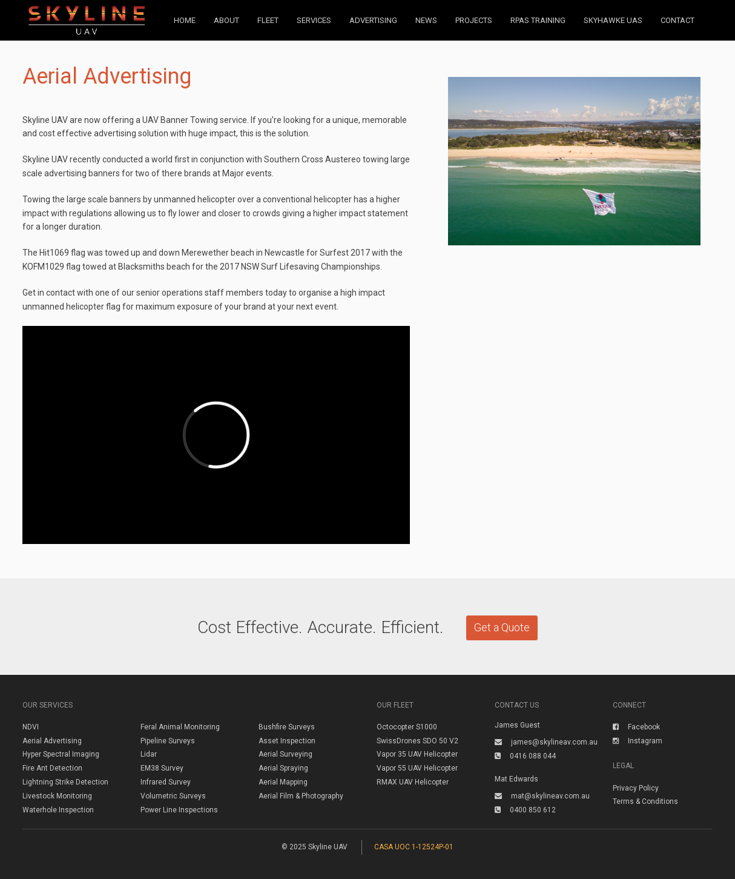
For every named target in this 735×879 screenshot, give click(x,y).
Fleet (268, 20)
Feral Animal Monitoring (180, 727)
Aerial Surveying (285, 754)
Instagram (637, 741)
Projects (473, 20)
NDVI (30, 727)
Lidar (148, 754)
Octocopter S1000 (407, 727)
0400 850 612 (525, 810)
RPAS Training (537, 20)
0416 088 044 (525, 756)
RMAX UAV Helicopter (413, 782)
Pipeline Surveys (167, 741)
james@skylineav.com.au (546, 742)
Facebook (636, 727)
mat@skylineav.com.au (542, 796)
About (226, 20)
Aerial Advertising (52, 741)
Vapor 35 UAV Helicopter (417, 754)
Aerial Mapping (283, 782)
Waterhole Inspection (58, 810)
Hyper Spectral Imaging (60, 754)
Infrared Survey (165, 782)
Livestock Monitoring (57, 796)
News (426, 20)
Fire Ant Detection (52, 768)
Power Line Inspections (179, 810)
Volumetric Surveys (173, 796)
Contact (677, 20)
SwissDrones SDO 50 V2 (417, 741)
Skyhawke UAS (613, 20)
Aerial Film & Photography (301, 796)
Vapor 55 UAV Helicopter (417, 768)
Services (314, 20)
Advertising (373, 20)
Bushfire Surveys (287, 727)
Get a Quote (502, 627)
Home (185, 20)
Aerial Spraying (283, 768)
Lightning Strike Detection (65, 782)
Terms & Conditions (645, 801)
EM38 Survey (161, 768)
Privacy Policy (636, 788)
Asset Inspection (287, 741)
